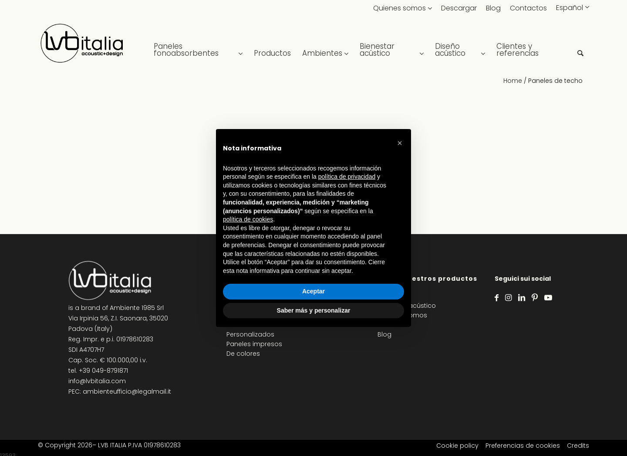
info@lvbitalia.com (97, 381)
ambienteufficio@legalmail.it (127, 391)
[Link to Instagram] (508, 297)
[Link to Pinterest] (535, 297)
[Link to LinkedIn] (521, 297)
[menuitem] (198, 43)
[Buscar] (580, 43)
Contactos (528, 8)
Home (512, 80)
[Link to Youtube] (548, 297)
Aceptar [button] (313, 291)
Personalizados (250, 334)
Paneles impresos (254, 344)
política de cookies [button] (248, 219)
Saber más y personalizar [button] (314, 310)
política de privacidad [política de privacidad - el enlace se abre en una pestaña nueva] (347, 176)
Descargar (459, 8)
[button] (400, 143)
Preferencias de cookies (522, 445)
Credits (578, 445)
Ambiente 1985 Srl (137, 307)
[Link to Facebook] (497, 297)
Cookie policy (457, 445)
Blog (493, 8)
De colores (243, 353)
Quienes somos (399, 8)
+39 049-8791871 (103, 370)
